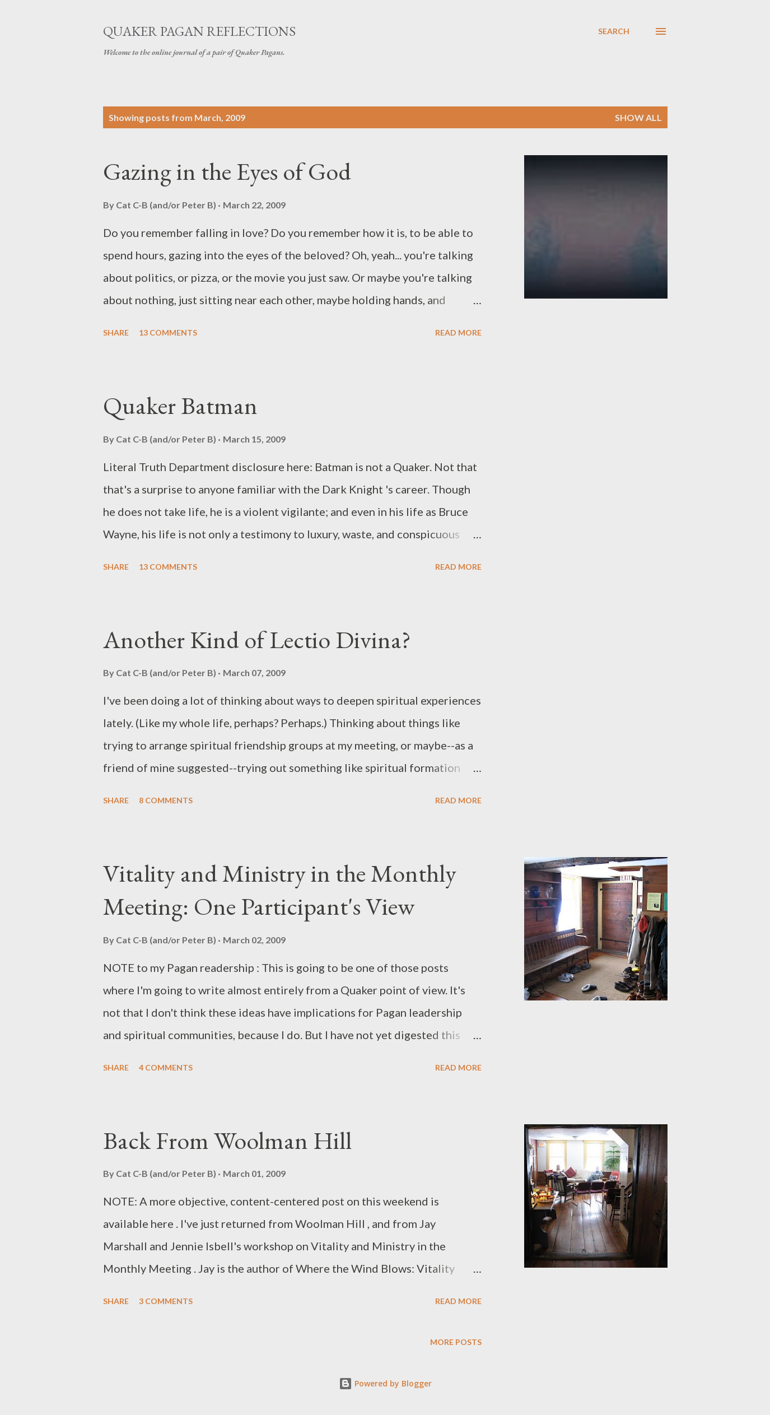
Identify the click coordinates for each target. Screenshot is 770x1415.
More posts (456, 1342)
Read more (458, 332)
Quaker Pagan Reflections (199, 31)
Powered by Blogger (385, 1383)
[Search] (613, 31)
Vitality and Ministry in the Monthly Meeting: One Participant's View (279, 889)
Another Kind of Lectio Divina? (257, 639)
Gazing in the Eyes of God (227, 171)
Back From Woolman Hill (227, 1140)
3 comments (166, 1301)
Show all (638, 117)
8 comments (166, 800)
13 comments (168, 332)
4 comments (166, 1067)
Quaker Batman (180, 405)
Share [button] (116, 332)
